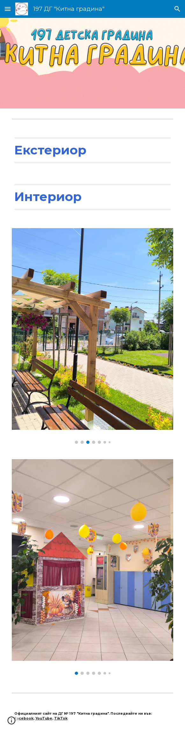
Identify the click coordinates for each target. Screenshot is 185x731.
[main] (92, 150)
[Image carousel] (92, 336)
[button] (7, 9)
